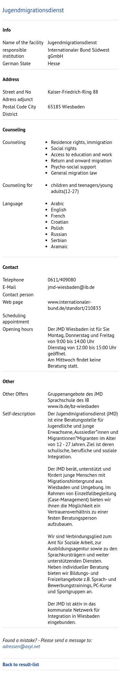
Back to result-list (21, 664)
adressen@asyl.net (21, 646)
